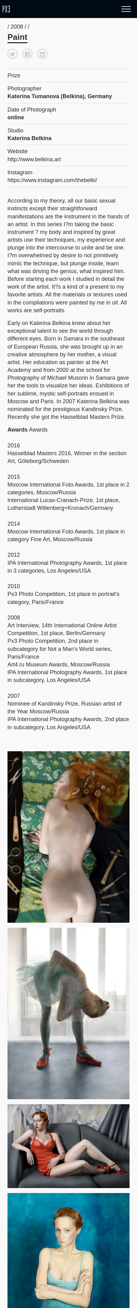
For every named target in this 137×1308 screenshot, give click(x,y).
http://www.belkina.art (34, 159)
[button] (12, 54)
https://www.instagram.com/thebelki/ (52, 180)
